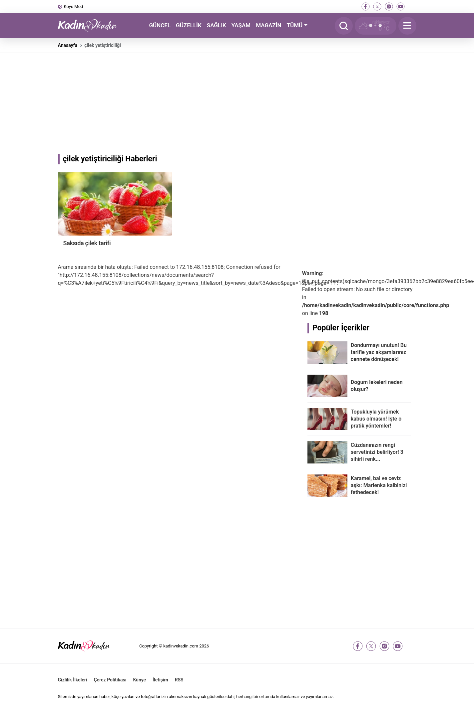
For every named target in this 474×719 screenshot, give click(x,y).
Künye (139, 679)
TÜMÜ (295, 25)
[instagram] (389, 6)
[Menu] (407, 26)
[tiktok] (412, 6)
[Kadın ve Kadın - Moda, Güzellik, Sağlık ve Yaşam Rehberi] (91, 25)
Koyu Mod (73, 6)
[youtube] (400, 6)
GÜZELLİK (189, 25)
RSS (179, 679)
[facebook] (365, 6)
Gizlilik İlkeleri (72, 679)
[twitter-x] (377, 6)
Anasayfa (68, 45)
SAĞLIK (216, 25)
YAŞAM (241, 25)
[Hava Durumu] (375, 26)
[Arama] (344, 26)
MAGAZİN (268, 25)
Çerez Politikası (110, 679)
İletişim (160, 679)
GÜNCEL (160, 25)
